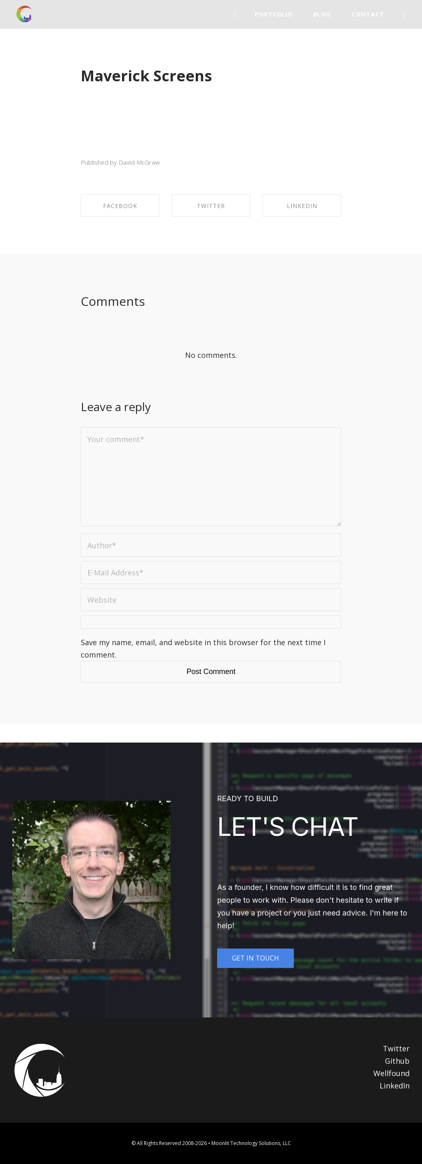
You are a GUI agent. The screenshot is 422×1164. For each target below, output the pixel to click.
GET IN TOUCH (255, 958)
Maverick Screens (146, 76)
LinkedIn (395, 1086)
